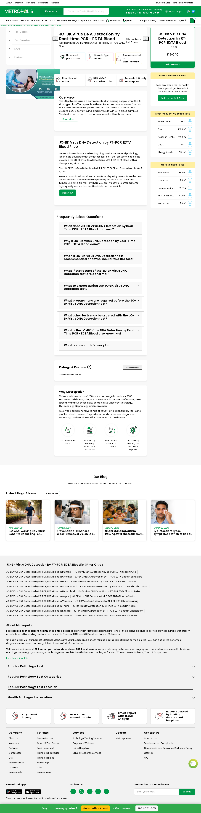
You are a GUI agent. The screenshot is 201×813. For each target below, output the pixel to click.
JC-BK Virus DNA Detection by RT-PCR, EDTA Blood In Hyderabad (40, 591)
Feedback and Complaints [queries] (159, 743)
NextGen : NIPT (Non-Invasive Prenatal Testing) (165, 137)
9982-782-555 (147, 808)
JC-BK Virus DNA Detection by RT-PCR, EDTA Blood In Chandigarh (108, 610)
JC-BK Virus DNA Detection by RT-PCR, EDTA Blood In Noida (103, 596)
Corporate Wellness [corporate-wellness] (83, 743)
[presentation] (55, 39)
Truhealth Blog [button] (163, 2)
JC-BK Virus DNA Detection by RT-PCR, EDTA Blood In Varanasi (39, 601)
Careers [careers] (13, 767)
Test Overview (22, 40)
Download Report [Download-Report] (167, 20)
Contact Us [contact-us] (150, 738)
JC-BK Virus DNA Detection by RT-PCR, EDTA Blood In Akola (106, 615)
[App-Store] (193, 11)
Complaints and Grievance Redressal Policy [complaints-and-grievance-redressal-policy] (168, 748)
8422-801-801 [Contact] (134, 12)
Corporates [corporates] (15, 752)
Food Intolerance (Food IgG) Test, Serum (166, 129)
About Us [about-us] (14, 738)
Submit (187, 791)
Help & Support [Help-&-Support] (176, 11)
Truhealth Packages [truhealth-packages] (48, 752)
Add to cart (172, 64)
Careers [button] (55, 2)
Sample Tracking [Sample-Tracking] (148, 20)
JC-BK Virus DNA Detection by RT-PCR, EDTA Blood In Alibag (106, 601)
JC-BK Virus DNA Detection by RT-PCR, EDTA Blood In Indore (104, 605)
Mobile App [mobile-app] (43, 762)
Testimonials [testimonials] (44, 772)
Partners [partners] (13, 748)
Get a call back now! (95, 808)
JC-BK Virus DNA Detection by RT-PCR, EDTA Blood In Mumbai (38, 571)
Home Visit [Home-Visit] (113, 20)
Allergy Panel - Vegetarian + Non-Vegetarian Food (167, 152)
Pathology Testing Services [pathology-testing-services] (88, 738)
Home (3, 25)
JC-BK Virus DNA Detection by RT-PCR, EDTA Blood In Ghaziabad (114, 586)
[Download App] (14, 792)
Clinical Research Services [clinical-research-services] (87, 752)
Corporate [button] (43, 2)
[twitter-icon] (81, 791)
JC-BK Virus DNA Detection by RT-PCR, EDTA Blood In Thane (37, 605)
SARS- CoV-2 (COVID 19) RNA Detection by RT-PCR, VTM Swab (166, 121)
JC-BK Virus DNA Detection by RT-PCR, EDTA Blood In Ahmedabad (41, 586)
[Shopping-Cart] (192, 20)
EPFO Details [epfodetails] (15, 772)
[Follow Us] (73, 791)
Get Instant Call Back (172, 98)
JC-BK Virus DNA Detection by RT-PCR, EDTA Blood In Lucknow (103, 581)
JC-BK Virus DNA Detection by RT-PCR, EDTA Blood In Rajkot (109, 591)
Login (184, 20)
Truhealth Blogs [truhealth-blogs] (45, 757)
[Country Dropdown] (175, 11)
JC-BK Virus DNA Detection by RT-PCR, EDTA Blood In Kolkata (38, 610)
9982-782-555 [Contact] (151, 12)
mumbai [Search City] (51, 11)
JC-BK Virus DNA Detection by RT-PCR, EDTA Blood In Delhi (37, 581)
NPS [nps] (146, 757)
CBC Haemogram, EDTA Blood (165, 144)
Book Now (67, 192)
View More (52, 493)
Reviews (18, 57)
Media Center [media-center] (16, 762)
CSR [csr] (11, 757)
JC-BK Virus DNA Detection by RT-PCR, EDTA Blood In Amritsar (39, 615)
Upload (127, 20)
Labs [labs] (39, 767)
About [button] (9, 2)
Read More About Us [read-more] (17, 658)
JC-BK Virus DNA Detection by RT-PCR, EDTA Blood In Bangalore (108, 576)
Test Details (21, 31)
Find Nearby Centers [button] (183, 2)
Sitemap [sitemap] (148, 752)
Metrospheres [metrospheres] (123, 738)
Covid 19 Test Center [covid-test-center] (48, 743)
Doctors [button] (19, 2)
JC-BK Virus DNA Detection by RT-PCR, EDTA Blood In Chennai (39, 576)
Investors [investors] (14, 743)
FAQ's (17, 48)
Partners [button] (30, 2)
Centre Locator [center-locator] (45, 738)
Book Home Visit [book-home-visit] (45, 748)
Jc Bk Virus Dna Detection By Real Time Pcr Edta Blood (34, 25)
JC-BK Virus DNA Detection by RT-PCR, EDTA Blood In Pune (105, 571)
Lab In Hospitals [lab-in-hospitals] (81, 748)
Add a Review (132, 367)
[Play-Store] (188, 11)
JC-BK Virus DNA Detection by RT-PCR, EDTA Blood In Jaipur (37, 596)
